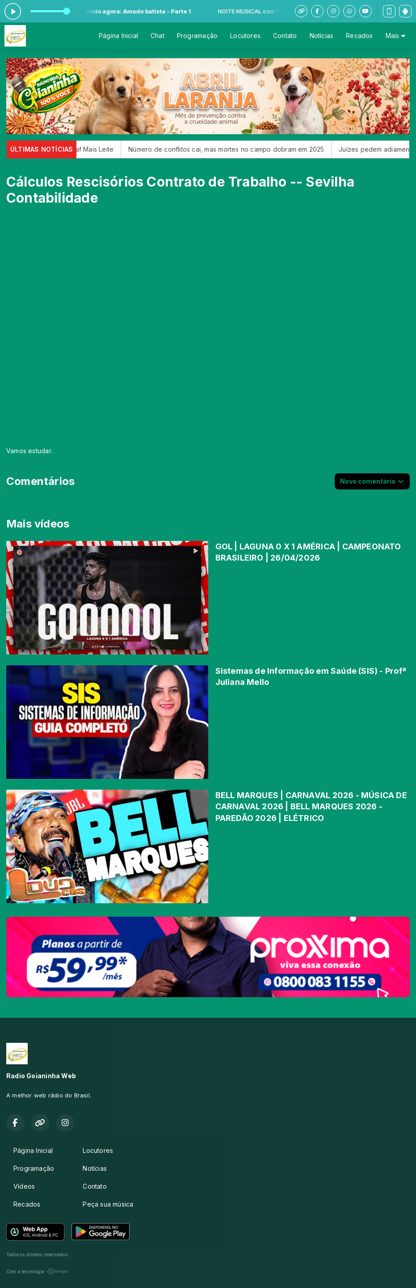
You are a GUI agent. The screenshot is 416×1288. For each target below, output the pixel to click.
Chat (157, 35)
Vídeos (24, 1186)
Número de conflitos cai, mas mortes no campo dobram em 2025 (237, 149)
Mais (395, 35)
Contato (285, 35)
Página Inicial (118, 35)
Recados (359, 35)
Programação (197, 35)
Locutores (245, 35)
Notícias (322, 35)
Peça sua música (108, 1204)
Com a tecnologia (37, 1271)
